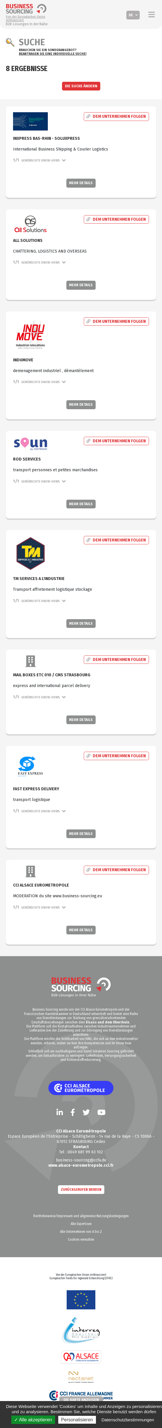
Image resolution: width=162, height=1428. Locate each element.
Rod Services (27, 459)
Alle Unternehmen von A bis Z (81, 1232)
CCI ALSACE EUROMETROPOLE (41, 885)
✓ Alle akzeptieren (33, 1419)
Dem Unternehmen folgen (116, 116)
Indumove (23, 360)
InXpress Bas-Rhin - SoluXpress (46, 138)
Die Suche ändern (81, 86)
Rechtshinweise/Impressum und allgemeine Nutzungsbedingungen (81, 1216)
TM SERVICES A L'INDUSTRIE (39, 578)
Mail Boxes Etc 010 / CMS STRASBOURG (51, 675)
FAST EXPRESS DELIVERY (36, 789)
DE (131, 15)
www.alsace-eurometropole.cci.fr (81, 1165)
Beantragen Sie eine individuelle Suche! (52, 54)
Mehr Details (81, 183)
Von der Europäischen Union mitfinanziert (25, 18)
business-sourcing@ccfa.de (81, 1160)
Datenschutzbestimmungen (127, 1419)
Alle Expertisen (81, 1224)
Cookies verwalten (81, 1239)
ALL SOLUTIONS (28, 240)
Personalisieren (77, 1419)
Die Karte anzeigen (81, 1400)
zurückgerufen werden (81, 1190)
